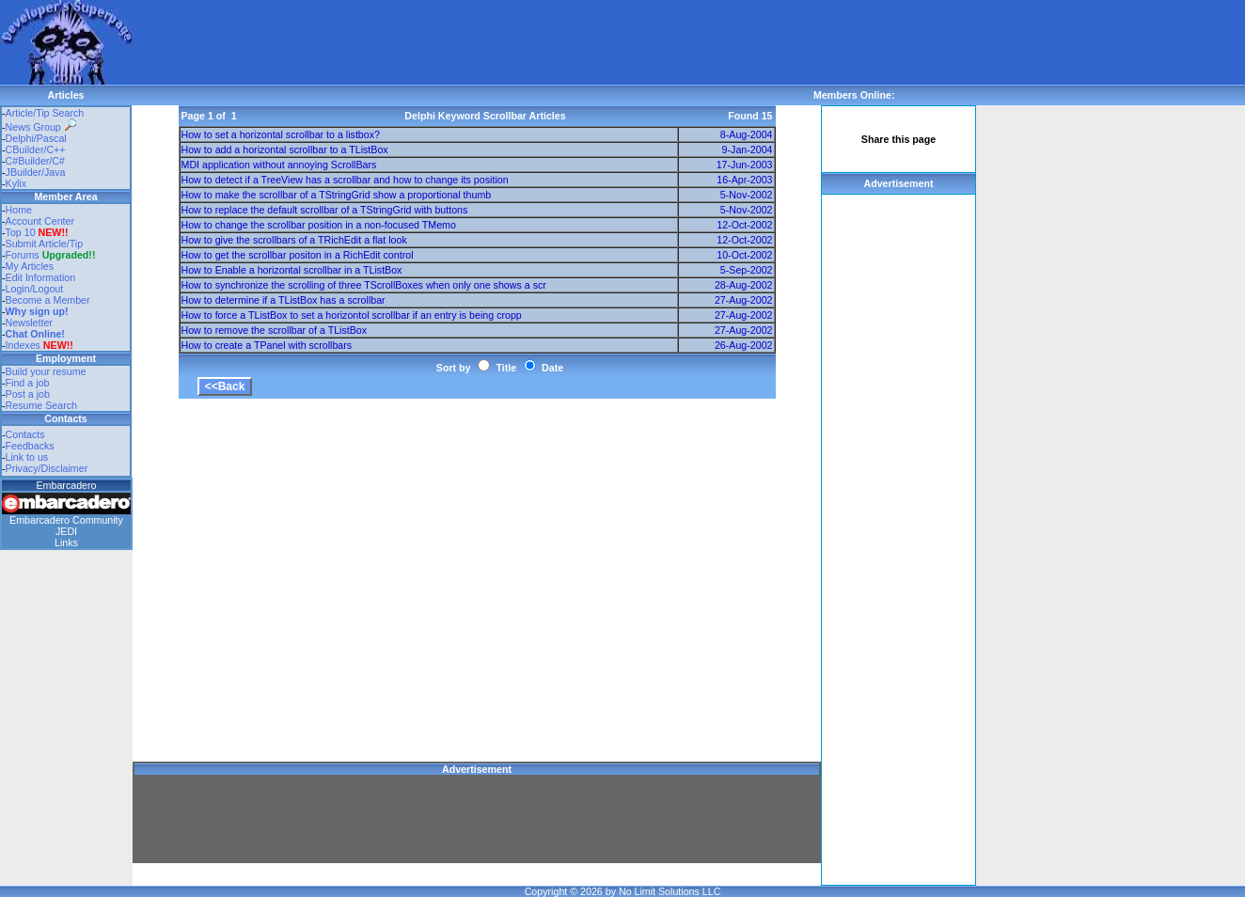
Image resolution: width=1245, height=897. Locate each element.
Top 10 (21, 232)
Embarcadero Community (66, 520)
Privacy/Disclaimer (47, 468)
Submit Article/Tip (45, 243)
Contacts (25, 434)
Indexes (23, 345)
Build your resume (46, 371)
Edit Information (41, 277)
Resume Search (41, 405)
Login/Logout (35, 288)
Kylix (16, 183)
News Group (41, 127)
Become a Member (48, 300)
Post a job (28, 394)
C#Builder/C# (35, 160)
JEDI (66, 531)
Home (19, 209)
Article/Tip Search (45, 112)
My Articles (30, 266)
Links (66, 542)
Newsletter (29, 322)
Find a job (28, 382)
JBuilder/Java (36, 172)
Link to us (27, 457)
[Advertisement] (474, 42)
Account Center (40, 221)
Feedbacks (30, 445)
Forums (51, 254)
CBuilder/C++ (36, 149)
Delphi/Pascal (36, 138)
